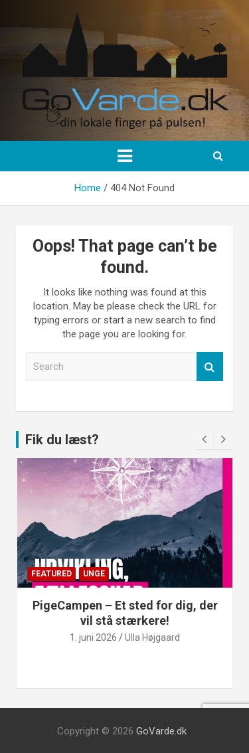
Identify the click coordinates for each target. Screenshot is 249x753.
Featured (51, 573)
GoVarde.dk (161, 731)
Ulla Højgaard (152, 637)
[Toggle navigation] (125, 156)
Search (210, 367)
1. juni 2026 (93, 637)
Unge (94, 573)
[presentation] (204, 439)
